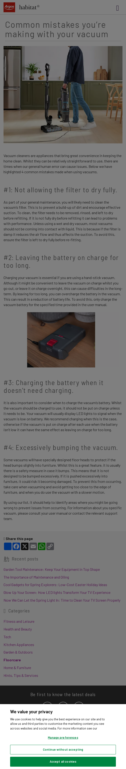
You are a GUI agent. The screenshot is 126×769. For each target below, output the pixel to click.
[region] (63, 736)
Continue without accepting (63, 749)
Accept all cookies (63, 761)
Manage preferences (63, 737)
